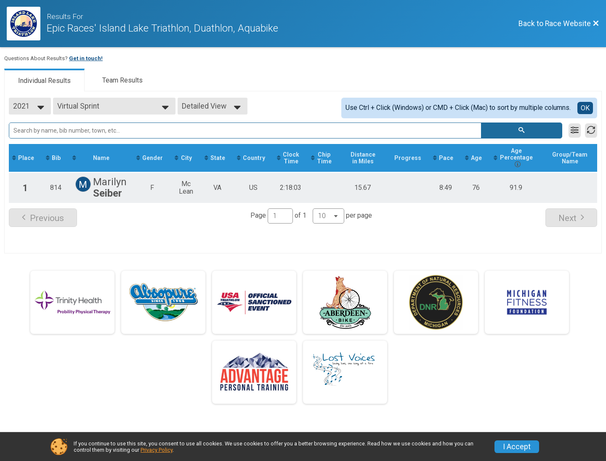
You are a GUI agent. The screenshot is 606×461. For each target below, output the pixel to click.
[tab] (44, 80)
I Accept (517, 446)
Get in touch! (86, 58)
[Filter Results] (575, 130)
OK (585, 108)
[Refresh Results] (591, 130)
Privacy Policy (157, 450)
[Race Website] (27, 23)
